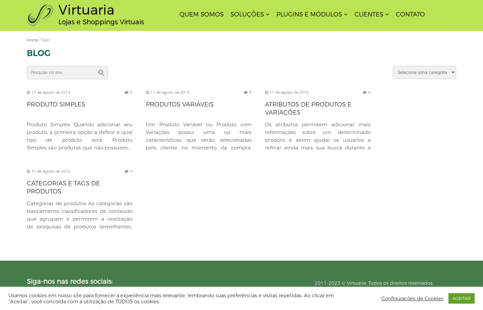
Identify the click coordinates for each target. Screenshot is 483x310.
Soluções (247, 14)
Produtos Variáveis (180, 104)
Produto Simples (56, 104)
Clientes (369, 14)
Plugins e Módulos (309, 14)
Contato (410, 14)
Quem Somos (201, 14)
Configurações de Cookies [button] (412, 299)
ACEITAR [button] (461, 298)
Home (32, 40)
